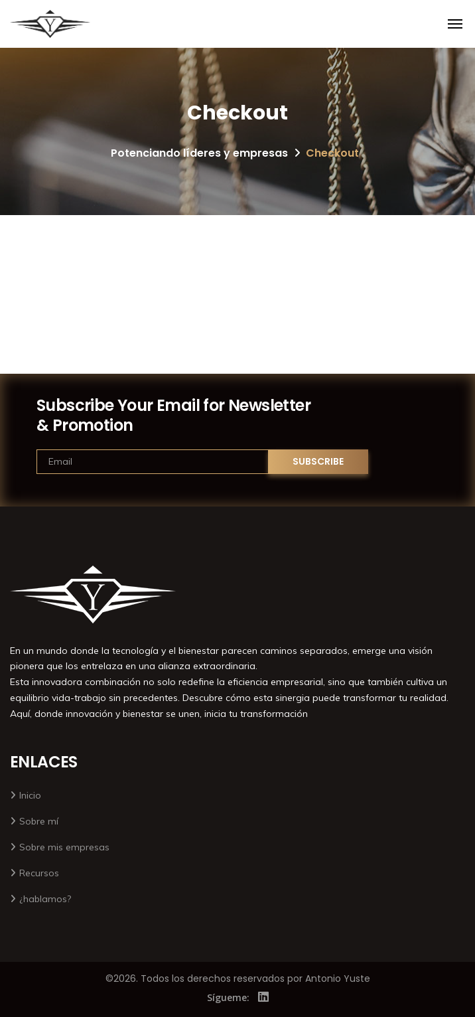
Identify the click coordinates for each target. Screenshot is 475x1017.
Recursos (39, 873)
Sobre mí (38, 821)
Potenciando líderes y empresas (199, 153)
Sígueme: (228, 997)
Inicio (30, 795)
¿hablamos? (45, 899)
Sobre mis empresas (64, 847)
